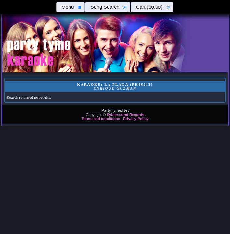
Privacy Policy (135, 119)
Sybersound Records (125, 115)
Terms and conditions (101, 119)
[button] (70, 7)
